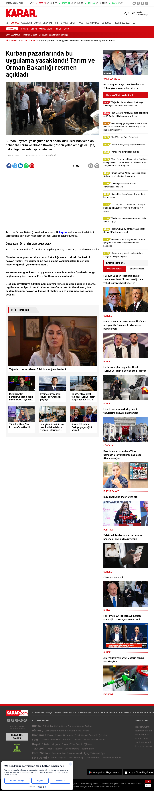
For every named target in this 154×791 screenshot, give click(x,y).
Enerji (77, 735)
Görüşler (107, 23)
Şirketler (103, 735)
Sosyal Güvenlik (89, 735)
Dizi (64, 753)
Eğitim (34, 29)
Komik (79, 753)
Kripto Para (61, 23)
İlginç (86, 753)
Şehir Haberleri (143, 742)
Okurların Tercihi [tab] (114, 268)
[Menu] (133, 23)
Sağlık (65, 744)
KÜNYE (58, 712)
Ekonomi (47, 23)
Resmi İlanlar (122, 23)
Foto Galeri (39, 757)
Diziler (47, 744)
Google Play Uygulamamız (107, 772)
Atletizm (76, 739)
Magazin (56, 744)
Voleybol (66, 739)
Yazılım (84, 748)
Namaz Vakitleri (143, 730)
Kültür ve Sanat (92, 757)
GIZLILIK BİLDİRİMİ (106, 712)
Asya (78, 730)
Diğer (102, 739)
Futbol (45, 739)
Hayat (81, 23)
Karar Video (92, 23)
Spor (72, 23)
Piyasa (50, 735)
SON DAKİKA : (13, 35)
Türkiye (58, 29)
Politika (24, 29)
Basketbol (55, 739)
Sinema (71, 753)
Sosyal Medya (72, 748)
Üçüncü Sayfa (45, 29)
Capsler (62, 757)
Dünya (37, 23)
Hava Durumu (142, 726)
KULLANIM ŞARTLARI (87, 712)
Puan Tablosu (142, 734)
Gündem (56, 753)
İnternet (59, 748)
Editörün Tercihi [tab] (137, 268)
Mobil (51, 748)
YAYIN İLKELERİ (69, 712)
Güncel (15, 23)
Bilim (91, 748)
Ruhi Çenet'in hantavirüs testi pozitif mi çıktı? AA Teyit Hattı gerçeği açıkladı (58, 35)
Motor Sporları (90, 739)
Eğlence (88, 744)
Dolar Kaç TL (141, 738)
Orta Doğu (50, 730)
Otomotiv (68, 735)
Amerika (61, 730)
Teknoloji (38, 748)
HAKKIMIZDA (38, 712)
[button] (73, 166)
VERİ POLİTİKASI (123, 712)
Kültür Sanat (75, 744)
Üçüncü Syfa (60, 726)
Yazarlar (26, 23)
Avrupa (71, 730)
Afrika (85, 730)
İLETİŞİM (49, 712)
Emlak (58, 735)
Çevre (66, 29)
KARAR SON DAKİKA (17, 736)
